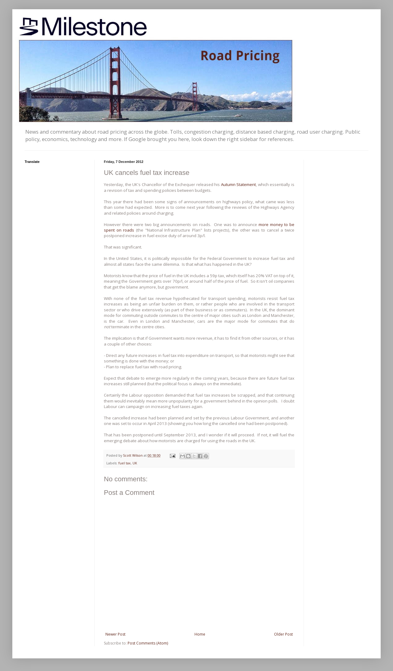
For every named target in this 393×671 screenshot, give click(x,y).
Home (199, 634)
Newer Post (115, 634)
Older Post (283, 634)
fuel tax (124, 463)
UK (135, 463)
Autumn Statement (238, 184)
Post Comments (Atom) (148, 643)
